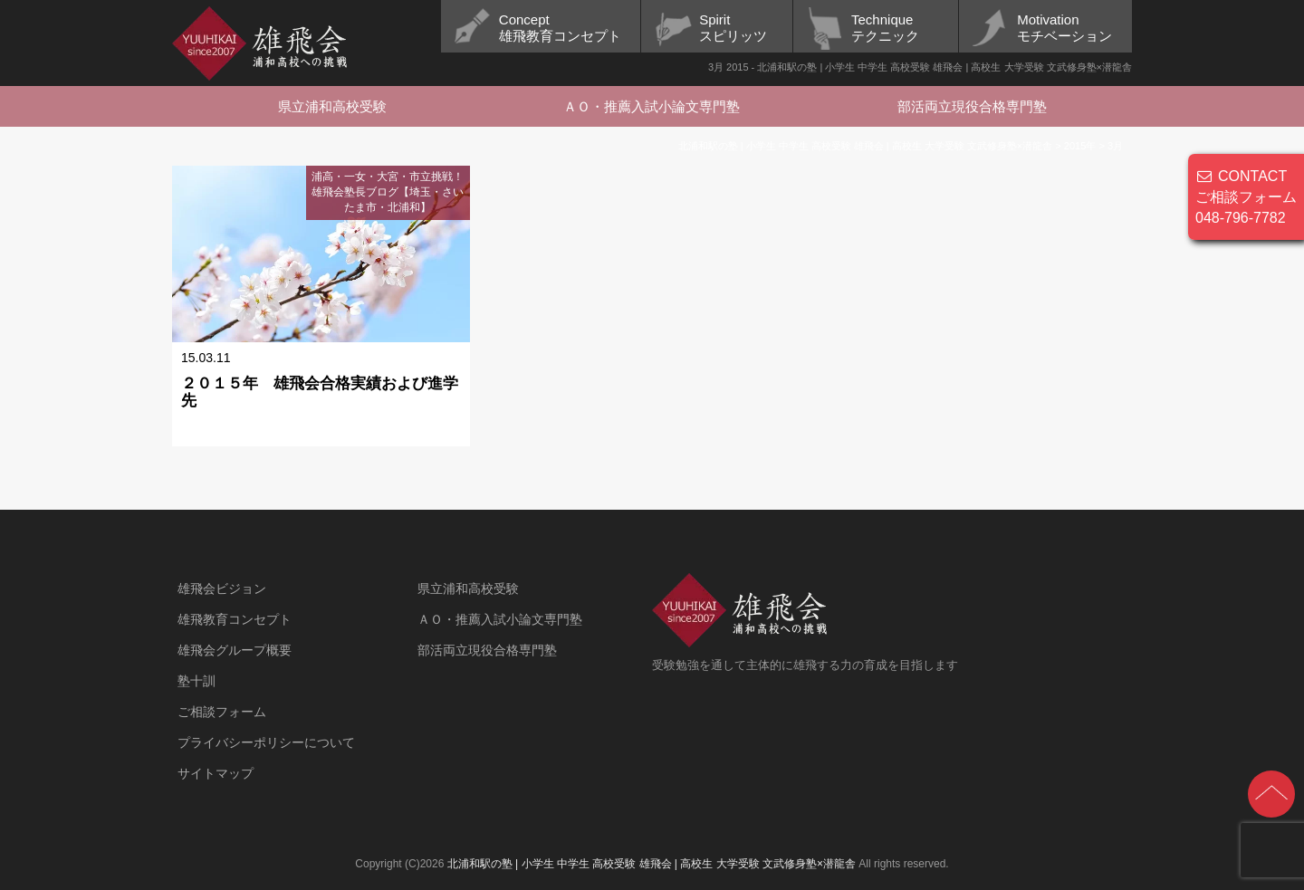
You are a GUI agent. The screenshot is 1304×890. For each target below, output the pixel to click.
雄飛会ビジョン (221, 588)
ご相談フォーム (221, 711)
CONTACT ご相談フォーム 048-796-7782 (1246, 196)
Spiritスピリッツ (733, 27)
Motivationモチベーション (1064, 27)
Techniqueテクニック (885, 27)
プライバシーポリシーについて (266, 742)
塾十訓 (196, 681)
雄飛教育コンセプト (234, 619)
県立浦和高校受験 (332, 106)
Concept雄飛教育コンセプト (560, 27)
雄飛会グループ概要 (234, 650)
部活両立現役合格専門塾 (972, 106)
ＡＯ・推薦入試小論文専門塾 (651, 106)
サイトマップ (215, 773)
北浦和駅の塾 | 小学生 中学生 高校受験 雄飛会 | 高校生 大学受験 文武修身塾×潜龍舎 (651, 863)
